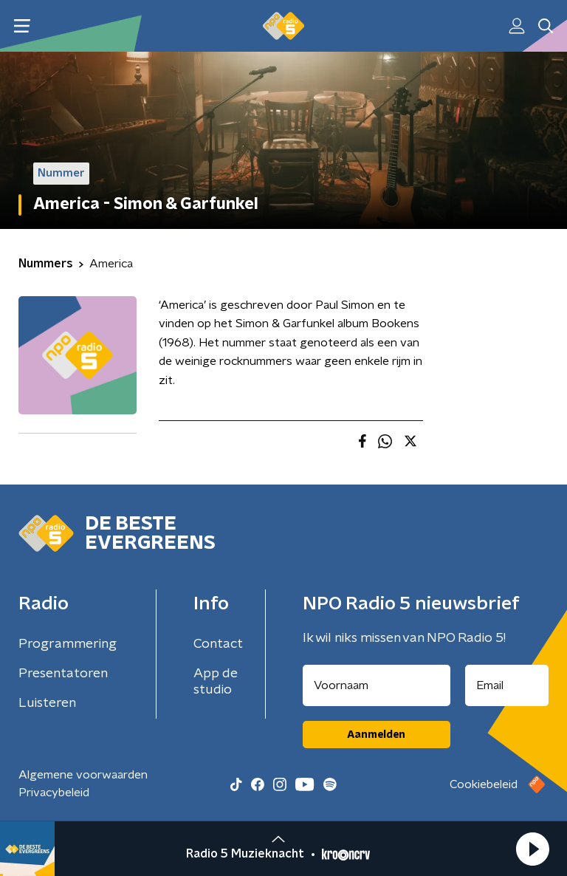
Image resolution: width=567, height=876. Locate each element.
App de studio (215, 682)
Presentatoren (63, 673)
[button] (532, 848)
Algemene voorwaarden (83, 775)
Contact (218, 644)
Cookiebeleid (484, 784)
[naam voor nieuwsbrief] (376, 685)
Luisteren (47, 703)
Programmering (67, 644)
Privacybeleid (53, 792)
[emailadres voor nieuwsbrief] (507, 685)
